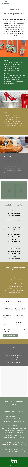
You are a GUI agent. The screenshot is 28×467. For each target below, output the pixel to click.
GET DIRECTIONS (14, 347)
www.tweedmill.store (14, 70)
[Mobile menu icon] (25, 2)
